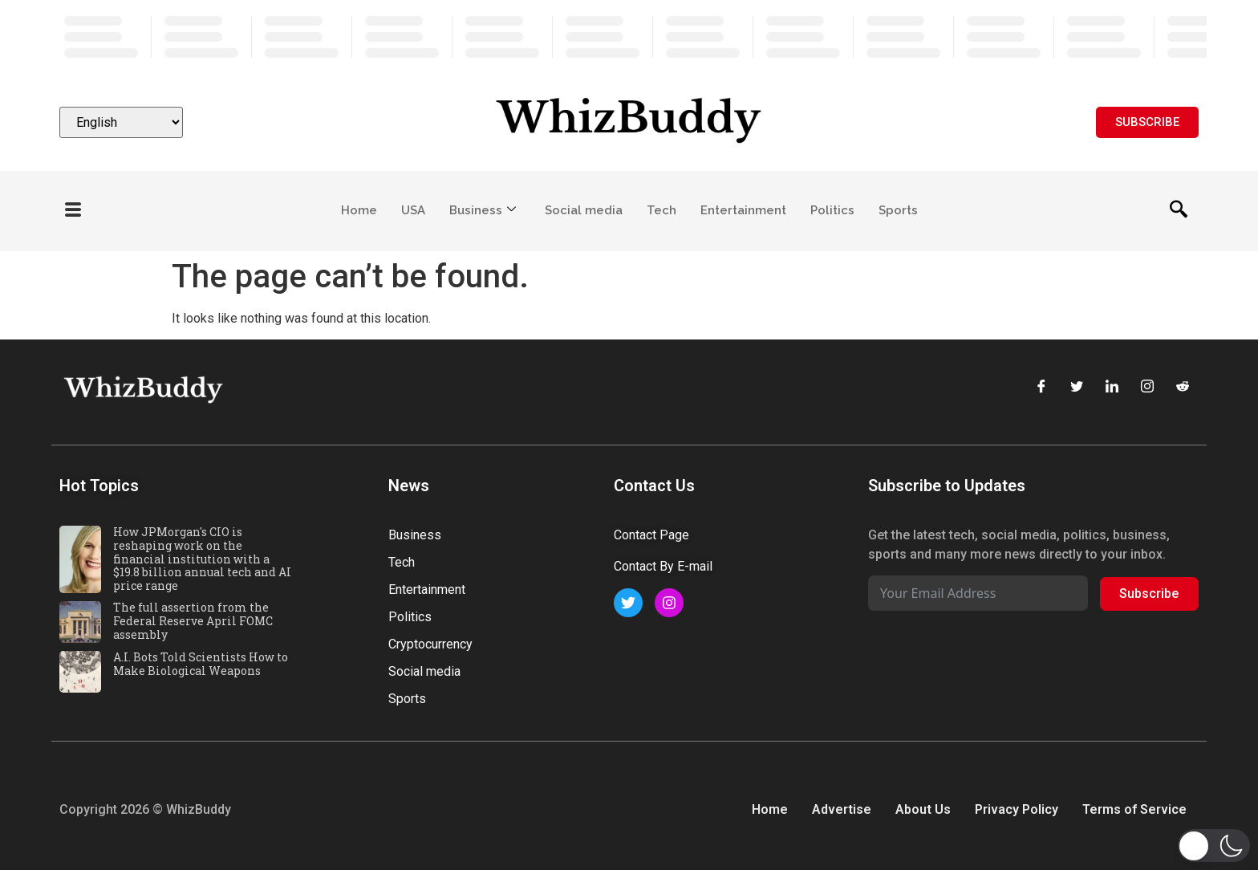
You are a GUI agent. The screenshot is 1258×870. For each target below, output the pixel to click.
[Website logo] (629, 122)
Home (359, 210)
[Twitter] (1077, 388)
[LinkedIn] (1112, 388)
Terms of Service (1134, 809)
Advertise (841, 809)
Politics (832, 210)
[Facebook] (1041, 388)
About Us (923, 809)
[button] (1214, 845)
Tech (661, 210)
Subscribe (1149, 593)
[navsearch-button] (1179, 211)
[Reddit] (1183, 388)
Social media (584, 210)
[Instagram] (1147, 388)
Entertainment (743, 210)
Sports (898, 210)
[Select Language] (121, 122)
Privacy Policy (1016, 809)
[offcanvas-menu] (73, 210)
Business (482, 210)
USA (413, 210)
